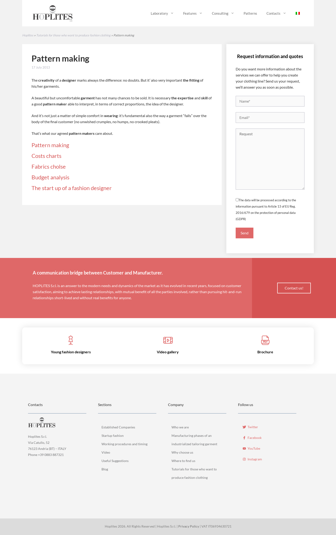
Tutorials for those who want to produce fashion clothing (73, 35)
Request (270, 159)
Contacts (278, 13)
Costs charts (46, 155)
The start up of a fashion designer (72, 187)
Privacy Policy (188, 526)
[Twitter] (250, 425)
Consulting (225, 13)
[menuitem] (297, 13)
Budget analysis (50, 177)
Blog (105, 469)
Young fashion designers (71, 352)
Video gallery (168, 352)
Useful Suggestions (115, 461)
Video (106, 452)
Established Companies (118, 427)
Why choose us (182, 452)
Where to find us (183, 461)
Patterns (250, 13)
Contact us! (294, 288)
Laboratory (164, 13)
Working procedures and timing (124, 444)
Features (195, 13)
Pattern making (50, 145)
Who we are (180, 427)
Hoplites (27, 35)
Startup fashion (113, 436)
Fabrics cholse (49, 166)
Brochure (265, 352)
